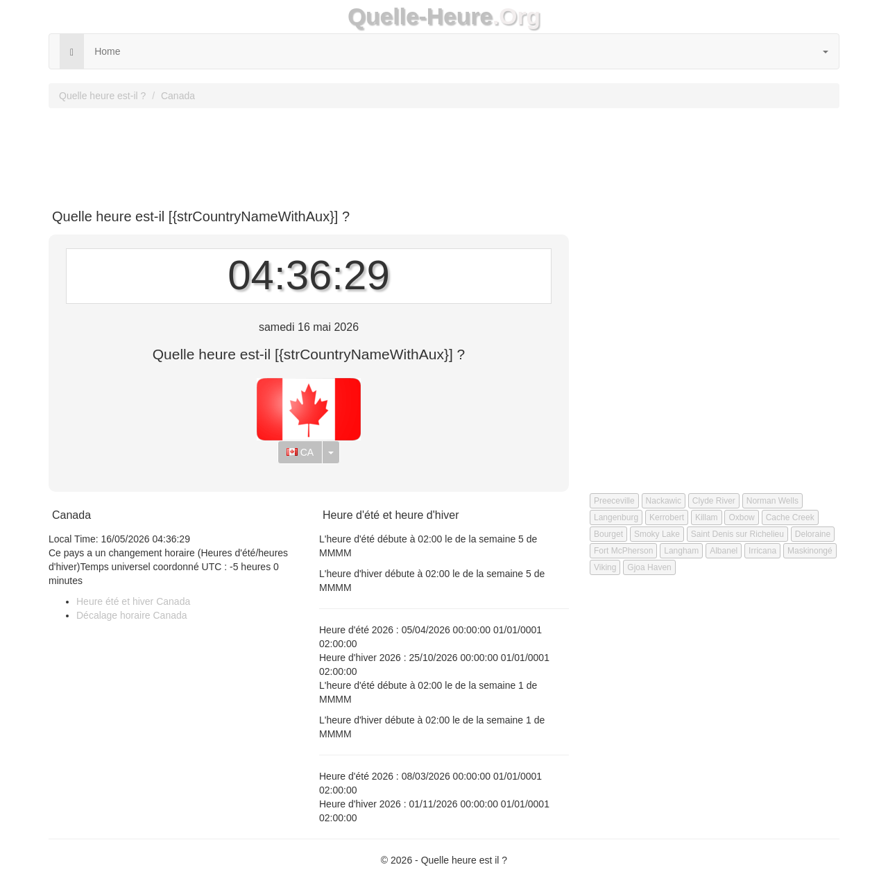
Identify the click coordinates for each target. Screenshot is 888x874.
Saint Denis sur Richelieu (737, 534)
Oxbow (741, 517)
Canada (178, 95)
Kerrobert (666, 517)
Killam (706, 517)
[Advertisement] (444, 153)
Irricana (762, 551)
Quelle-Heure (420, 16)
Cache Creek (790, 517)
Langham (681, 551)
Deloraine (812, 534)
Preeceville (614, 501)
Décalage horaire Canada (131, 615)
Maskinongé (809, 551)
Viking (605, 567)
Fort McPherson (623, 551)
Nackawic (663, 501)
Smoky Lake (657, 534)
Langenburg (616, 517)
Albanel (723, 551)
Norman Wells (772, 501)
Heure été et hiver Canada (133, 601)
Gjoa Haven (649, 567)
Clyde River (713, 501)
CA (300, 452)
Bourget (608, 534)
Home (107, 51)
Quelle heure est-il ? (102, 95)
